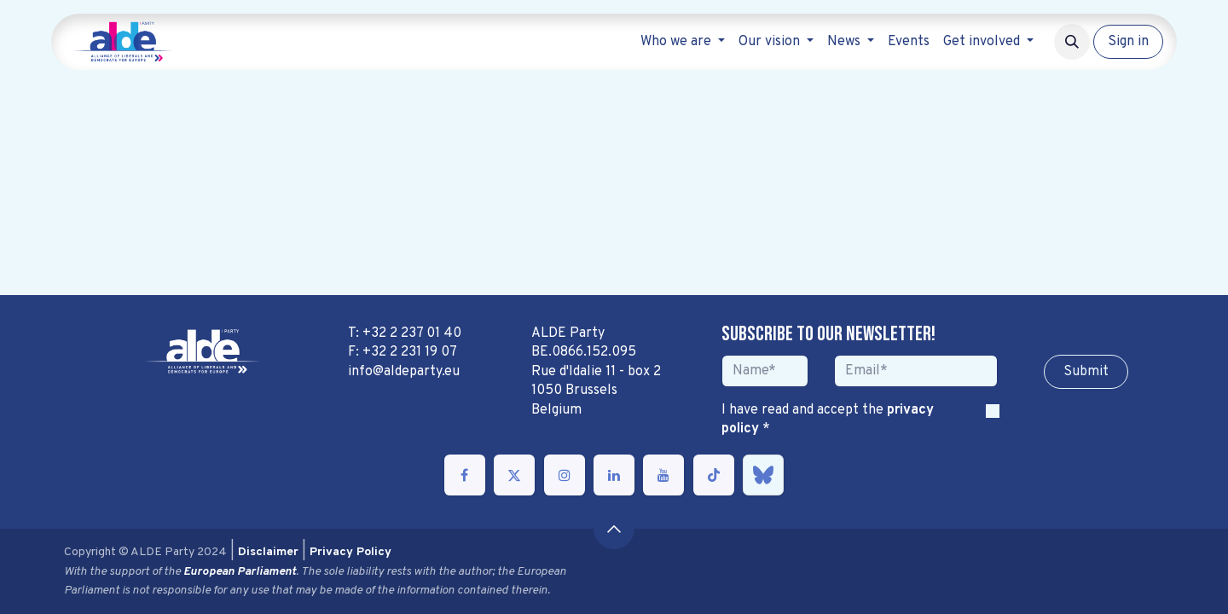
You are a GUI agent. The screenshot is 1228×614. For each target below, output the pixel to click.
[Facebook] (464, 475)
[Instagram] (564, 475)
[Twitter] (514, 475)
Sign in (1128, 41)
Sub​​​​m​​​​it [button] (1086, 371)
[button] (1072, 42)
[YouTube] (663, 475)
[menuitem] (683, 42)
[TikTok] (713, 475)
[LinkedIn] (614, 475)
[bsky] (763, 475)
